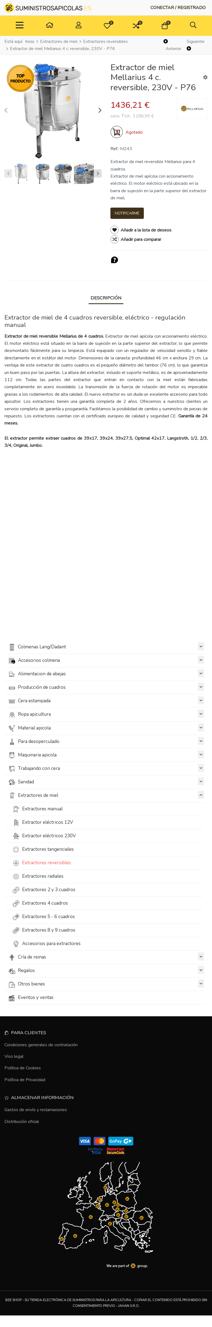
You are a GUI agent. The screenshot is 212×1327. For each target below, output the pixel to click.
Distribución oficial (21, 1122)
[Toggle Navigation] (19, 25)
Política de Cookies (22, 1068)
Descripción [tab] (106, 298)
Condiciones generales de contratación (41, 1045)
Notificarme (127, 213)
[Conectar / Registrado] (178, 8)
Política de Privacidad (24, 1080)
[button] (107, 25)
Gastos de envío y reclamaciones (35, 1110)
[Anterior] (172, 45)
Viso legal (13, 1056)
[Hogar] (49, 26)
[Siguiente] (197, 45)
